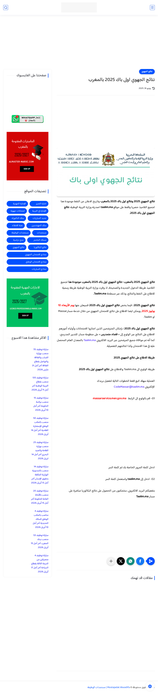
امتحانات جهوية (18, 211)
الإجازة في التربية (39, 211)
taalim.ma (134, 479)
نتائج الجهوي (146, 72)
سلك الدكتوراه (18, 218)
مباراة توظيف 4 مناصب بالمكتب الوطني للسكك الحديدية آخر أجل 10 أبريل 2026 (40, 519)
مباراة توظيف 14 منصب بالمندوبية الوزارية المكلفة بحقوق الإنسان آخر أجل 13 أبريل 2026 (39, 475)
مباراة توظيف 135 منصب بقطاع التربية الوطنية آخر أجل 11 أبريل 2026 (40, 384)
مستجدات (41, 233)
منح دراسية (18, 240)
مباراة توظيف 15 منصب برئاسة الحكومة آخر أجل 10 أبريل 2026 (40, 404)
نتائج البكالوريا (40, 247)
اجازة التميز (41, 204)
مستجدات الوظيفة (19, 233)
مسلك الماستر (40, 240)
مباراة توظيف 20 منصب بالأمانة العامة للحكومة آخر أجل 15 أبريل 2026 (39, 497)
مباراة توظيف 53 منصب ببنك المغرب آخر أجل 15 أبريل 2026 (39, 541)
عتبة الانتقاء (17, 226)
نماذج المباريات (39, 269)
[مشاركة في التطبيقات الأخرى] (111, 561)
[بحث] (5, 7)
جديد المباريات (39, 218)
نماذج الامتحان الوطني (36, 262)
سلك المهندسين (39, 226)
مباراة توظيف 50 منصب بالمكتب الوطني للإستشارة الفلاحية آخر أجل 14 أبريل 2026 (39, 426)
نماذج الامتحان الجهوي (35, 255)
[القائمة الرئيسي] (152, 7)
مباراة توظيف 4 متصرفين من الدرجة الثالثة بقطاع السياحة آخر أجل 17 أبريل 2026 (39, 564)
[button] (140, 561)
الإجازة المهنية (19, 204)
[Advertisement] (79, 44)
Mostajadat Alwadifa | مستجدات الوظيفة (108, 687)
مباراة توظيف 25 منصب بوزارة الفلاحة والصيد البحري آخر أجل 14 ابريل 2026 (40, 450)
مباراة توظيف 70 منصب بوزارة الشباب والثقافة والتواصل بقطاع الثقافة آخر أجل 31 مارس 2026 (40, 359)
